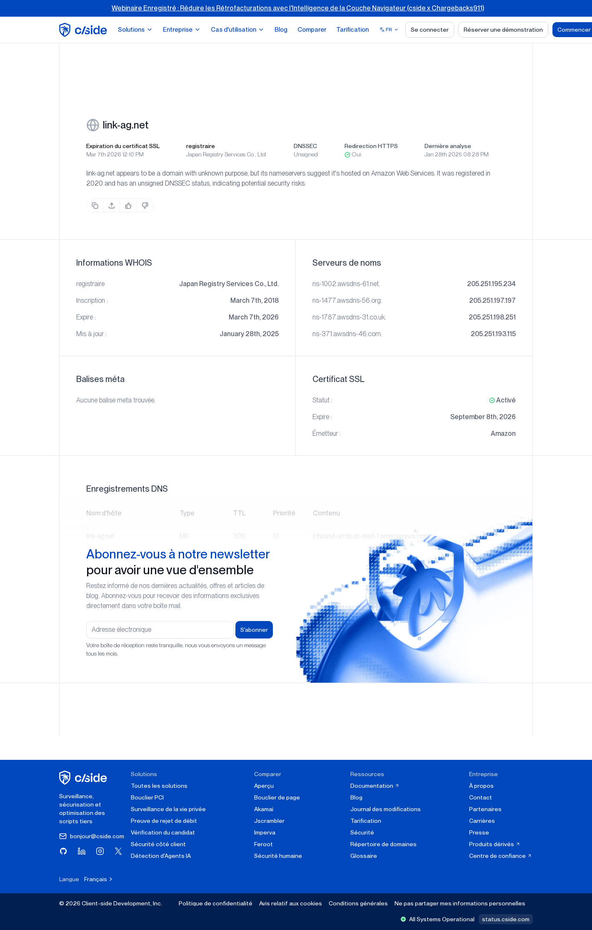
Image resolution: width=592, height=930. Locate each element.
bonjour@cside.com (91, 836)
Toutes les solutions (159, 785)
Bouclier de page (277, 797)
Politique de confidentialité (215, 903)
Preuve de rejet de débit (164, 820)
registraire (200, 146)
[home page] (84, 30)
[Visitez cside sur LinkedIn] (81, 851)
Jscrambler (269, 820)
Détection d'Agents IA (161, 855)
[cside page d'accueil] (84, 777)
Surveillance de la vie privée (168, 809)
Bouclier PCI (147, 797)
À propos (481, 785)
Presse (479, 832)
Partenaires (485, 809)
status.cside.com (506, 919)
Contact (480, 797)
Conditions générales (358, 903)
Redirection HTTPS (371, 146)
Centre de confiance (500, 855)
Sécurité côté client (158, 844)
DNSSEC (305, 146)
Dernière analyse (448, 146)
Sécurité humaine (278, 855)
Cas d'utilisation (238, 29)
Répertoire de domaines (383, 844)
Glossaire (363, 855)
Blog (281, 29)
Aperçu (264, 785)
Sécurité (362, 832)
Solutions (135, 29)
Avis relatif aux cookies (290, 903)
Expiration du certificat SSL (123, 146)
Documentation (375, 785)
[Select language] (389, 29)
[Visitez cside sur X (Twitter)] (118, 851)
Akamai (263, 809)
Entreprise (182, 29)
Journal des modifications (385, 809)
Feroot (263, 844)
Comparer (311, 29)
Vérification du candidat (163, 832)
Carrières (482, 820)
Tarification (352, 29)
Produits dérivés (494, 844)
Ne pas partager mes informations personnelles (460, 903)
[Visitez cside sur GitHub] (63, 851)
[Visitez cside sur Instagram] (100, 851)
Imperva (264, 832)
